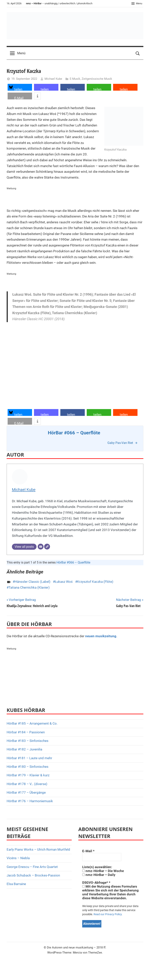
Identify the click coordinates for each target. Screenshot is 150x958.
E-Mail (88, 851)
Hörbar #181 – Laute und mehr (29, 758)
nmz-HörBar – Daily (98, 875)
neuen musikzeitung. (101, 636)
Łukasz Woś (64, 582)
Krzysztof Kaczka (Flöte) (95, 582)
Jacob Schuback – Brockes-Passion (33, 875)
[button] (20, 87)
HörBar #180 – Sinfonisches (27, 767)
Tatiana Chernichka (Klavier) (29, 587)
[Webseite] (47, 547)
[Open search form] (137, 53)
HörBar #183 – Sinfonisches (27, 741)
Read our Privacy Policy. (108, 914)
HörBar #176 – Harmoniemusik (30, 801)
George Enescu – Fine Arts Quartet (32, 867)
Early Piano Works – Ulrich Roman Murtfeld (38, 849)
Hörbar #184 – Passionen (26, 732)
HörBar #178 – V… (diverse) (27, 784)
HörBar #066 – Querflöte (73, 562)
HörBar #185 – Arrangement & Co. (32, 723)
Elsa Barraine (16, 884)
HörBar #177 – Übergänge (26, 792)
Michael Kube (53, 79)
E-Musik (75, 79)
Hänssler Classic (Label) (32, 582)
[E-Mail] (41, 547)
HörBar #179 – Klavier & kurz (28, 775)
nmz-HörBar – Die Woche (103, 871)
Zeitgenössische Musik (97, 79)
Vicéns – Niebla (18, 858)
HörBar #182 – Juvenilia (24, 749)
